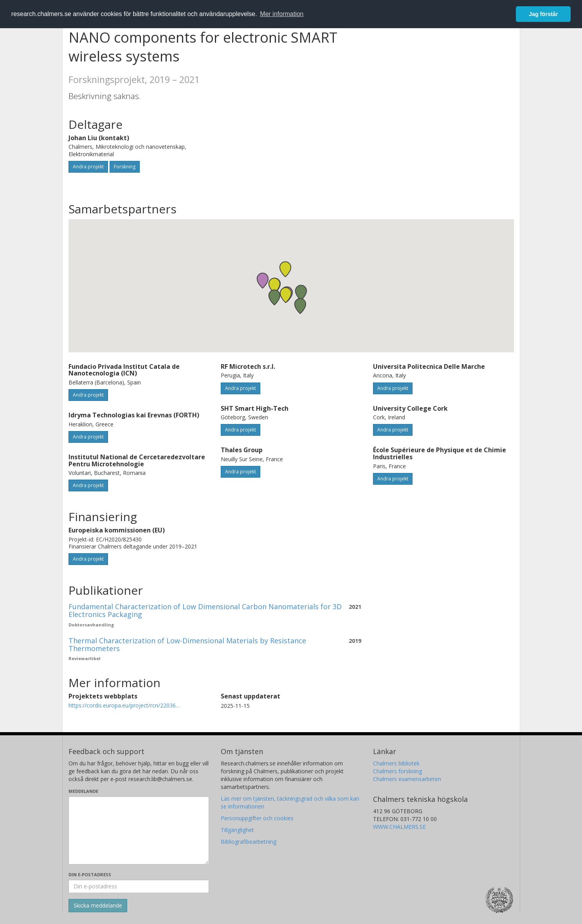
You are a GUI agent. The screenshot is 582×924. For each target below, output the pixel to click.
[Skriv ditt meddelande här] (138, 830)
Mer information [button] (281, 14)
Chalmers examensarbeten (407, 779)
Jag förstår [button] (543, 14)
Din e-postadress (89, 874)
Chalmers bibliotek (396, 763)
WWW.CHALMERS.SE (399, 826)
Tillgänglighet (237, 830)
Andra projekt (88, 166)
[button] (274, 297)
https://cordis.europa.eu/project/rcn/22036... (123, 705)
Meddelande (83, 791)
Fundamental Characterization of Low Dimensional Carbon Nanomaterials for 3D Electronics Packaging (205, 610)
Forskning (124, 166)
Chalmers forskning (397, 771)
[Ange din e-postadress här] (138, 886)
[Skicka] (97, 905)
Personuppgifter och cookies (257, 818)
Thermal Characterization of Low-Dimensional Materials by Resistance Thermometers (187, 644)
